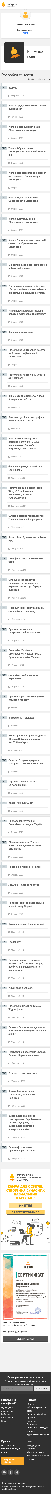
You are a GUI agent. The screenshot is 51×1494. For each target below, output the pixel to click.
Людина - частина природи (24, 884)
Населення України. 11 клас (24, 866)
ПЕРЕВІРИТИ (42, 1389)
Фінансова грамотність (21, 332)
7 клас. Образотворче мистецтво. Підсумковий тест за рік (27, 151)
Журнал (30, 1404)
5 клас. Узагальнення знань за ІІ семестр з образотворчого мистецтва (27, 243)
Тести (29, 1411)
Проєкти (31, 1417)
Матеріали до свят (36, 1452)
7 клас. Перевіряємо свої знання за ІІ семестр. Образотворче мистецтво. (27, 176)
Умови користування (27, 1486)
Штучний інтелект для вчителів (37, 1429)
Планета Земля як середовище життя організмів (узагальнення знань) (27, 1030)
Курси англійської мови (38, 1434)
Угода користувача (10, 1486)
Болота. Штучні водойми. (23, 1073)
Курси (4, 1421)
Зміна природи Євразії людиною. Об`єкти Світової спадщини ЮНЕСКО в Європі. (27, 739)
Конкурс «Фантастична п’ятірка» (38, 1457)
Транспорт (14, 941)
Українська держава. (20, 988)
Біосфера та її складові (21, 717)
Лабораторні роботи (36, 1414)
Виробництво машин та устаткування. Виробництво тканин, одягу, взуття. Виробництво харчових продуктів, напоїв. (24, 1122)
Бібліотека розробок (36, 1407)
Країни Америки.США (20, 802)
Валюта (12, 87)
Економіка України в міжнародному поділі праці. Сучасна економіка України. (24, 654)
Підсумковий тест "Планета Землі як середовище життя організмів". (25, 845)
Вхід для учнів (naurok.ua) (33, 1447)
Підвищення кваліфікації (7, 1409)
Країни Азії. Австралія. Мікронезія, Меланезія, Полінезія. (21, 1094)
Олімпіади (32, 1424)
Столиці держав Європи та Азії (26, 924)
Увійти (25, 33)
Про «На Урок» (8, 1445)
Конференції (7, 1418)
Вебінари (5, 1414)
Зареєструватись (25, 24)
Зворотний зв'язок (9, 1460)
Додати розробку (26, 1339)
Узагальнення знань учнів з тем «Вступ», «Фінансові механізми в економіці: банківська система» (27, 289)
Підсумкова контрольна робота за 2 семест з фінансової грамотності (26, 353)
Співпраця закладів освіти (10, 1450)
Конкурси (31, 1421)
